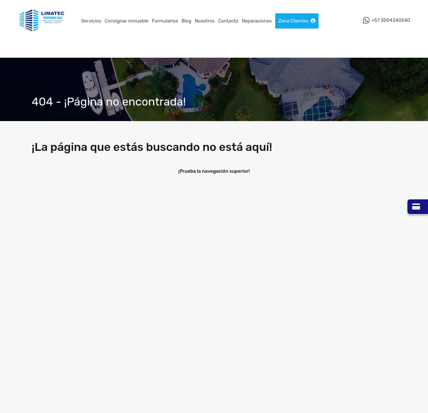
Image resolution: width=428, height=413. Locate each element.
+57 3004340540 (390, 20)
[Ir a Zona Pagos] (417, 206)
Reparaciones (257, 21)
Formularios (165, 21)
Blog (186, 21)
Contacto (228, 21)
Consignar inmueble (127, 21)
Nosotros (205, 21)
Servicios (91, 21)
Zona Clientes (296, 21)
